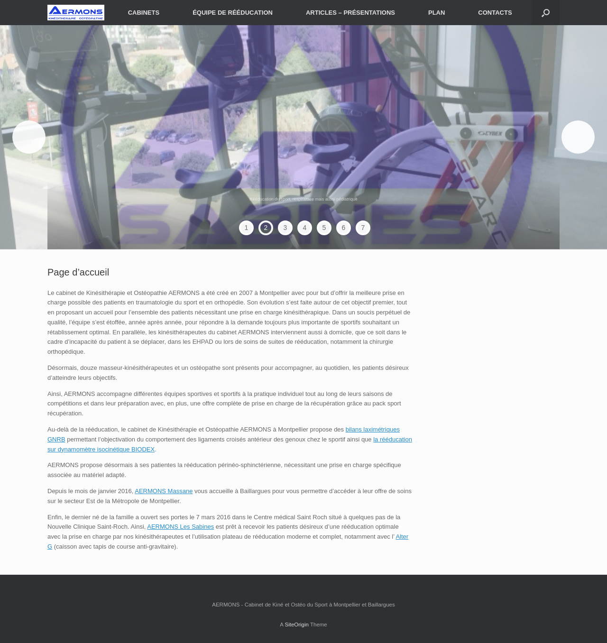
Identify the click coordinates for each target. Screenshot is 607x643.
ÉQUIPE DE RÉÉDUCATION (233, 12)
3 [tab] (285, 227)
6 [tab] (344, 227)
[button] (546, 12)
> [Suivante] (578, 137)
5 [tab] (324, 227)
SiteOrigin (297, 624)
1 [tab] (246, 227)
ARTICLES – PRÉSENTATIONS (350, 12)
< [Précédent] (29, 137)
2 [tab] (266, 227)
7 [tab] (363, 227)
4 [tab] (305, 227)
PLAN (436, 12)
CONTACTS (495, 12)
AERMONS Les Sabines (180, 526)
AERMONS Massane (164, 491)
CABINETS (143, 12)
